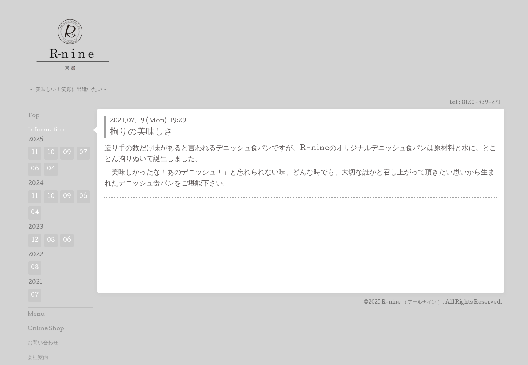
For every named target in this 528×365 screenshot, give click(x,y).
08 (51, 240)
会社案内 (37, 358)
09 (67, 153)
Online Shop (45, 329)
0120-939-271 (481, 103)
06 (35, 169)
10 (51, 153)
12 (35, 240)
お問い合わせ (42, 343)
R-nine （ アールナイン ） (412, 302)
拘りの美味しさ (141, 132)
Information (46, 130)
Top (33, 116)
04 (51, 169)
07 (83, 153)
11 (35, 153)
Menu (36, 315)
